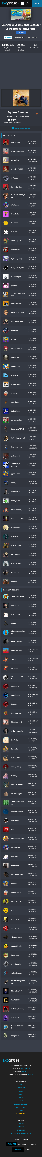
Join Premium (21, 1114)
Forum (34, 37)
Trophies (8, 37)
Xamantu (25, 1071)
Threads (21, 1123)
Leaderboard (19, 37)
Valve (30, 1075)
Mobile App (21, 1088)
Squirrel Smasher (18, 112)
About (21, 1094)
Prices (28, 37)
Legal (21, 1101)
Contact (21, 1097)
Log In (36, 3)
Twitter (21, 1127)
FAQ (21, 1084)
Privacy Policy (21, 1107)
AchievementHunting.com (21, 1133)
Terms (21, 1111)
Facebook (21, 1130)
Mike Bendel (25, 1068)
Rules (21, 1091)
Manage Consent (21, 1104)
